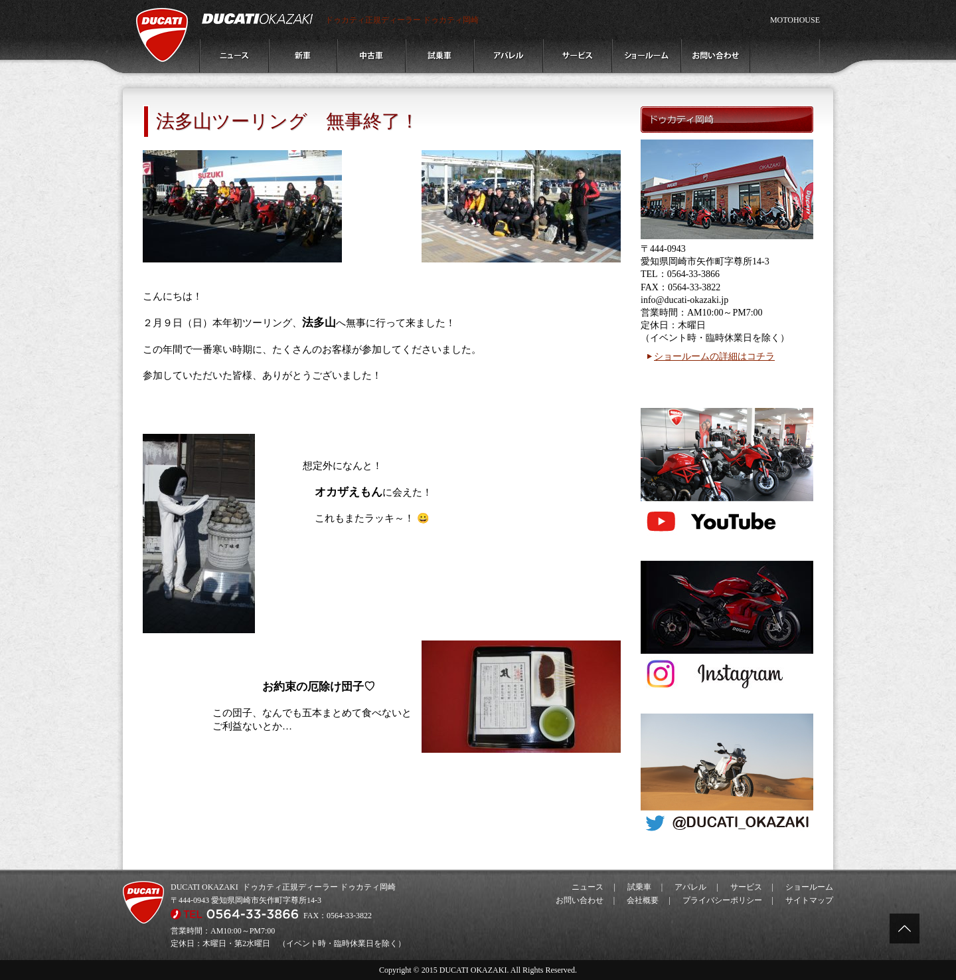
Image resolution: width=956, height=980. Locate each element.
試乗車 (639, 887)
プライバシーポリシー (722, 900)
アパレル (690, 887)
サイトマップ (809, 900)
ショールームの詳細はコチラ (714, 356)
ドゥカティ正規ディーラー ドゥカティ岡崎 (402, 20)
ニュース (587, 887)
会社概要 (643, 900)
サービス (746, 887)
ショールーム (809, 887)
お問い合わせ (579, 900)
